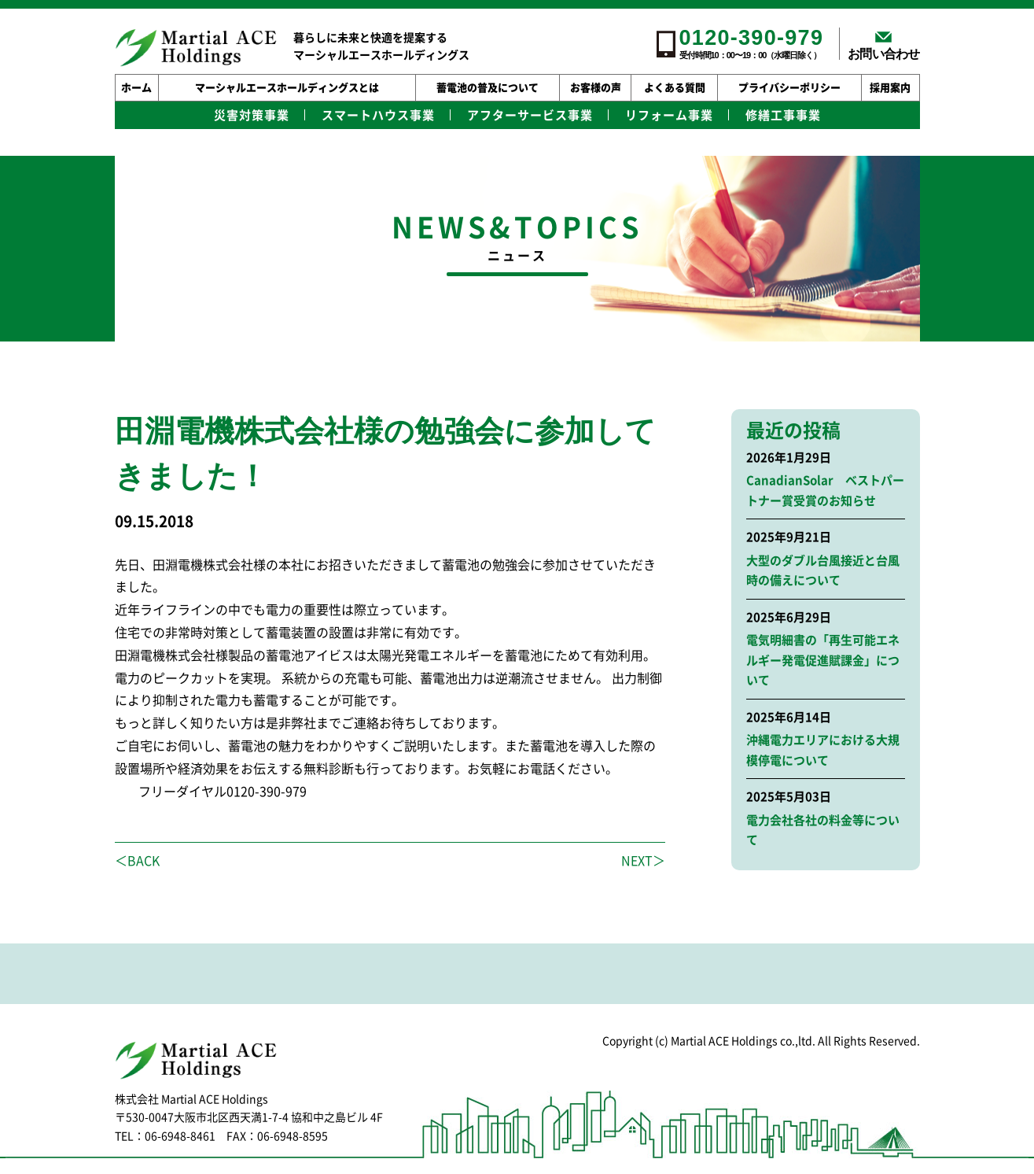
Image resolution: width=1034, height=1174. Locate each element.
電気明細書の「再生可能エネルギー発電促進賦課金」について (823, 660)
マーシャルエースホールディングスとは (287, 88)
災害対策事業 (251, 115)
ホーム (136, 88)
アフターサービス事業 (530, 115)
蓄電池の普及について (487, 88)
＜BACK (137, 861)
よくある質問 (674, 88)
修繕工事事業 (783, 115)
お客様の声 (595, 88)
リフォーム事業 (669, 115)
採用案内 (890, 88)
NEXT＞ (643, 861)
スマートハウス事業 (378, 115)
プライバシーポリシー (789, 88)
